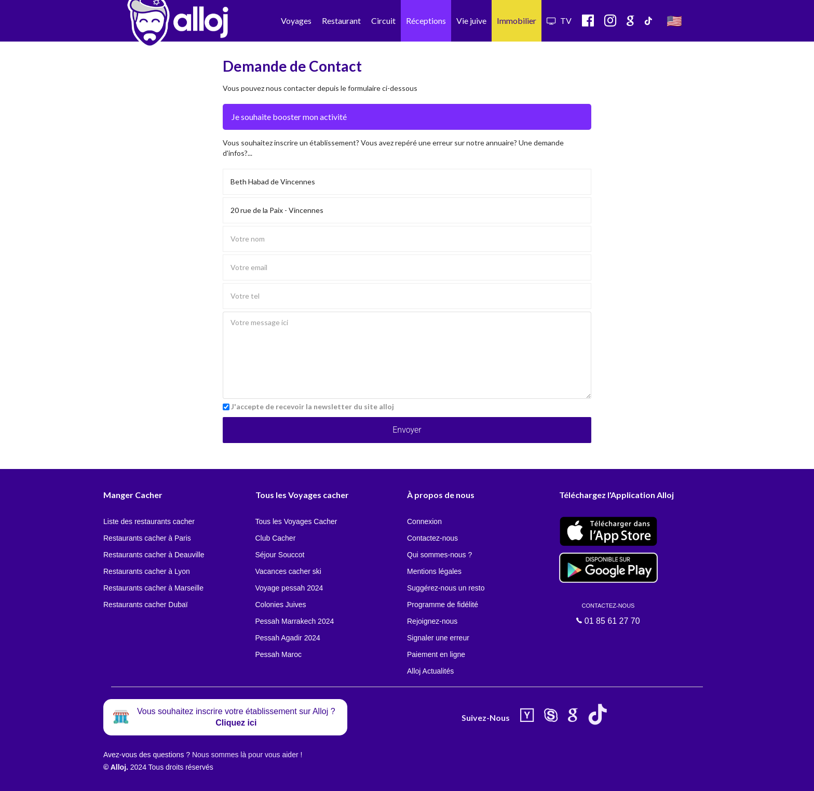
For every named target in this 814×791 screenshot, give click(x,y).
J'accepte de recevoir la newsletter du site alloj (312, 406)
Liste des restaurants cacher (149, 521)
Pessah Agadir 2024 (287, 638)
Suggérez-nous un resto (445, 588)
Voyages (296, 20)
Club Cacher (275, 538)
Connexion (424, 521)
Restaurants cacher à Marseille (153, 588)
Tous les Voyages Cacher (296, 521)
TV (559, 20)
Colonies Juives (280, 604)
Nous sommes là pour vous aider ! (247, 754)
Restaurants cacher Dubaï (145, 604)
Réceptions (426, 20)
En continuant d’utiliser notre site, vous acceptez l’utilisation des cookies (111, 775)
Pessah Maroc (278, 654)
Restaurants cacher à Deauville (154, 555)
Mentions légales (434, 571)
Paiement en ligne (436, 654)
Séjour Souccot (280, 555)
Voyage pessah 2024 (289, 588)
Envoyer (406, 430)
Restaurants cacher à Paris (147, 538)
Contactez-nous (432, 538)
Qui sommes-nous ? (439, 555)
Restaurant (341, 20)
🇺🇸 (674, 20)
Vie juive (471, 20)
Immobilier (516, 20)
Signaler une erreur (438, 638)
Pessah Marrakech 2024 (294, 621)
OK (228, 776)
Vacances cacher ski (288, 571)
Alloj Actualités (430, 671)
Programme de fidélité (442, 604)
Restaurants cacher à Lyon (146, 571)
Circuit (383, 20)
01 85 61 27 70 (608, 614)
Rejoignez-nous (432, 621)
